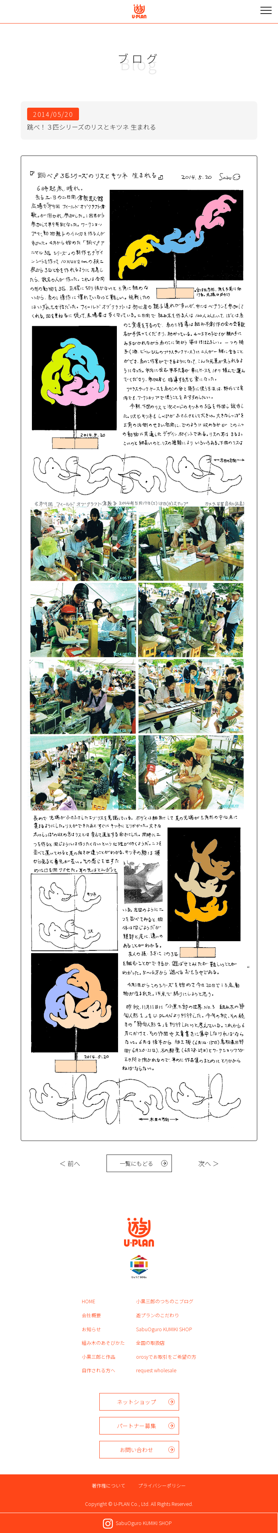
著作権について (108, 1485)
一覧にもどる (136, 1163)
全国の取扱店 (150, 1342)
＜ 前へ (69, 1163)
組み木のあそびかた (103, 1342)
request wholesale (156, 1370)
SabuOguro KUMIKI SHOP (164, 1329)
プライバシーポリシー (162, 1485)
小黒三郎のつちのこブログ (164, 1301)
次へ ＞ (208, 1163)
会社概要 (91, 1315)
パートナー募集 (136, 1426)
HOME (88, 1301)
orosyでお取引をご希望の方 (166, 1356)
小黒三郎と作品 (98, 1356)
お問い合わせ (136, 1450)
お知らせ (91, 1329)
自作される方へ (98, 1370)
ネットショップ (136, 1402)
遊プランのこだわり (157, 1315)
